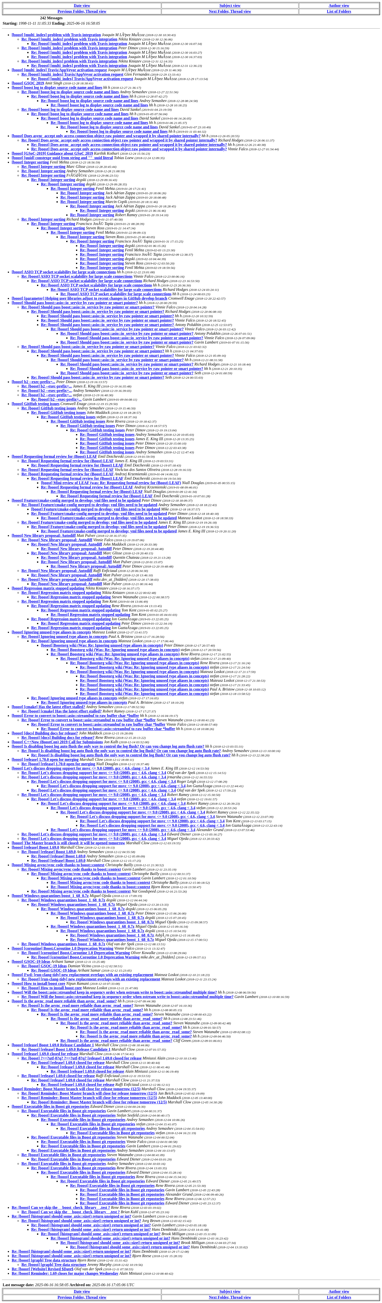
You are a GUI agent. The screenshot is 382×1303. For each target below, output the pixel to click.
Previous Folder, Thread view (81, 11)
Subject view (230, 5)
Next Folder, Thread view (230, 11)
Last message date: (18, 1285)
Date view (82, 5)
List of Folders (339, 11)
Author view (339, 5)
